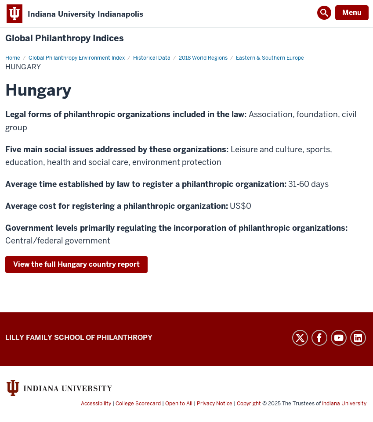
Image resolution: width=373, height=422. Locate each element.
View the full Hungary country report (76, 264)
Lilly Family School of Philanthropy (78, 337)
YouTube (339, 338)
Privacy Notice (214, 403)
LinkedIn (358, 338)
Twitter (300, 338)
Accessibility (96, 403)
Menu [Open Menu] (352, 12)
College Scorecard (138, 403)
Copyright (249, 403)
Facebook (319, 338)
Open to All (178, 403)
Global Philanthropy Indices (64, 38)
